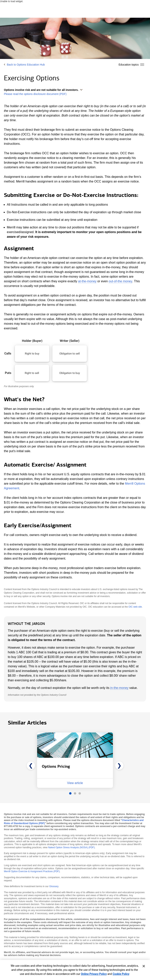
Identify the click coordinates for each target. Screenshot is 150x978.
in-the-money (119, 688)
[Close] (143, 966)
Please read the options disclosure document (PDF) (35, 94)
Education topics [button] (129, 64)
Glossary (53, 886)
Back (26, 64)
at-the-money (87, 281)
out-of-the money (120, 281)
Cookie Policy (121, 973)
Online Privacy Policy (94, 973)
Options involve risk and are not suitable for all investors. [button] (41, 90)
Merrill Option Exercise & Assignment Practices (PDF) (32, 871)
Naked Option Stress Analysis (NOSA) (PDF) (71, 847)
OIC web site (135, 606)
